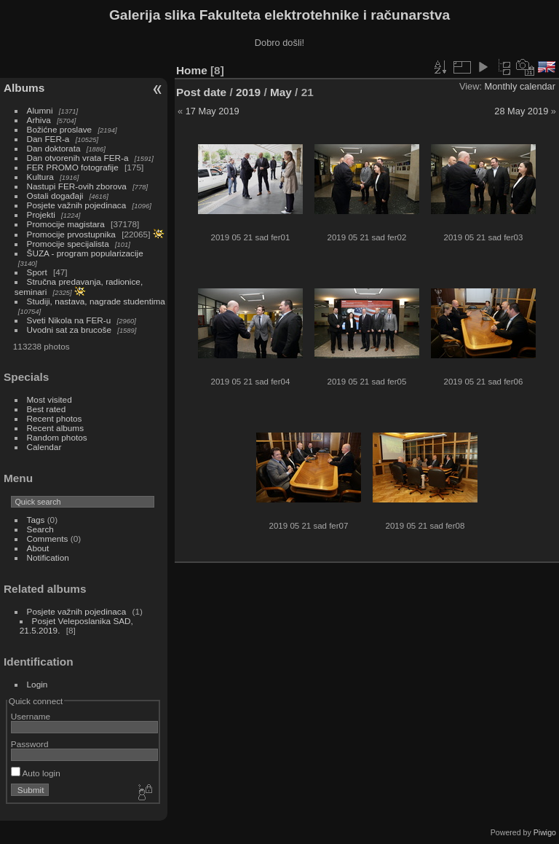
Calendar (44, 446)
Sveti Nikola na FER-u (69, 320)
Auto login (35, 773)
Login (37, 684)
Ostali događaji (55, 195)
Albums (24, 88)
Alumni (40, 110)
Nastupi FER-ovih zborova (77, 186)
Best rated (46, 409)
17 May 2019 (212, 111)
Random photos (57, 437)
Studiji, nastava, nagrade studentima (96, 301)
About (38, 548)
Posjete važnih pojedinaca (77, 205)
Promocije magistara (66, 224)
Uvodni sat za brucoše (69, 329)
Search (40, 529)
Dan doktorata (54, 148)
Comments (47, 538)
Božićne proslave (59, 129)
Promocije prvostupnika (71, 234)
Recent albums (55, 428)
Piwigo (545, 832)
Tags (36, 519)
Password (30, 744)
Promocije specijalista (68, 243)
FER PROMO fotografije (73, 167)
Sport (37, 272)
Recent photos (54, 418)
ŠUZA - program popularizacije (85, 253)
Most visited (49, 399)
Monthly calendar (520, 86)
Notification (48, 557)
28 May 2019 (521, 111)
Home (191, 70)
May (281, 92)
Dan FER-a (48, 138)
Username (30, 716)
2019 (248, 92)
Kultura (40, 176)
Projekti (41, 214)
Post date (201, 92)
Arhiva (39, 120)
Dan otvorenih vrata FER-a (78, 157)
